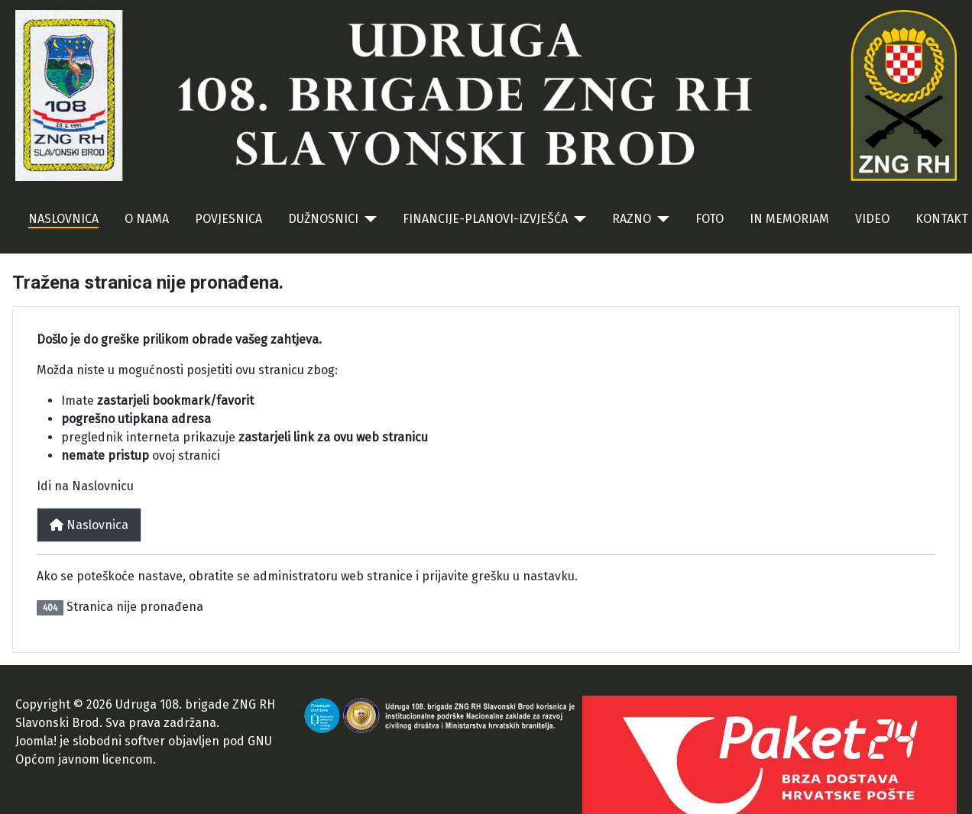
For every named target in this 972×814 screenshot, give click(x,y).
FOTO (709, 219)
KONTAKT (941, 219)
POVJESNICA (228, 219)
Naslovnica (89, 525)
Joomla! (36, 741)
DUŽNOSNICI (323, 219)
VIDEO (872, 219)
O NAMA (147, 219)
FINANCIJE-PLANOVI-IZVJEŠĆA (485, 219)
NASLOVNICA (63, 219)
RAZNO (631, 219)
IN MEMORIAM (789, 219)
